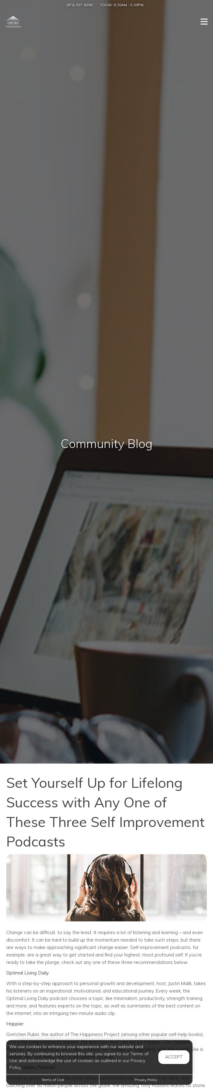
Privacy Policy (146, 1079)
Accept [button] (174, 1057)
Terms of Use (52, 1079)
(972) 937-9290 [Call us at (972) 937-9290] (79, 4)
